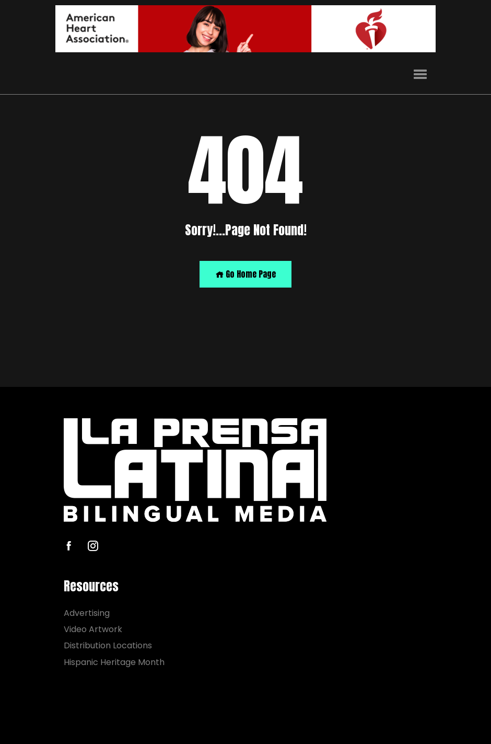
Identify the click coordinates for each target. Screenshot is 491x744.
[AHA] (245, 28)
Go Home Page (245, 274)
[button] (420, 74)
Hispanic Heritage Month (114, 662)
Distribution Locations (108, 646)
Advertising (87, 613)
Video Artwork (93, 629)
